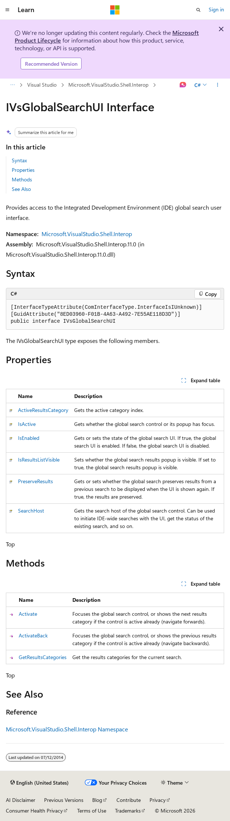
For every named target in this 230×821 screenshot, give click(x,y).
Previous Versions (63, 799)
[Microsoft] (115, 10)
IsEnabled (28, 437)
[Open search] (198, 10)
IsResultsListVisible (39, 459)
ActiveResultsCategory (43, 409)
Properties (23, 169)
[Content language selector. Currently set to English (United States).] (39, 783)
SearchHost (31, 510)
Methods (22, 179)
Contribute (128, 799)
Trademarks (128, 810)
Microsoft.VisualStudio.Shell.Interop (108, 84)
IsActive (27, 423)
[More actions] (217, 85)
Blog (97, 799)
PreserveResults (35, 481)
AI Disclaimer (20, 799)
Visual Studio (42, 84)
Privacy (158, 799)
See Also (21, 188)
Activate (28, 613)
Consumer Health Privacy (34, 810)
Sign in (216, 9)
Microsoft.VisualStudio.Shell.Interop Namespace (67, 729)
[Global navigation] (7, 10)
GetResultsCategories (43, 657)
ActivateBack (33, 635)
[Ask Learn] (183, 85)
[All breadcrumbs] (12, 85)
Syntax (19, 160)
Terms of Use (91, 810)
